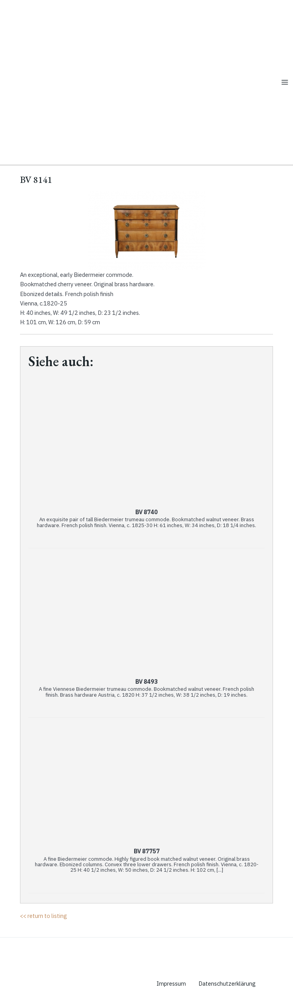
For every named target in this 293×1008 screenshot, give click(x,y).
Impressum (171, 983)
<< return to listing (43, 915)
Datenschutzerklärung (227, 983)
